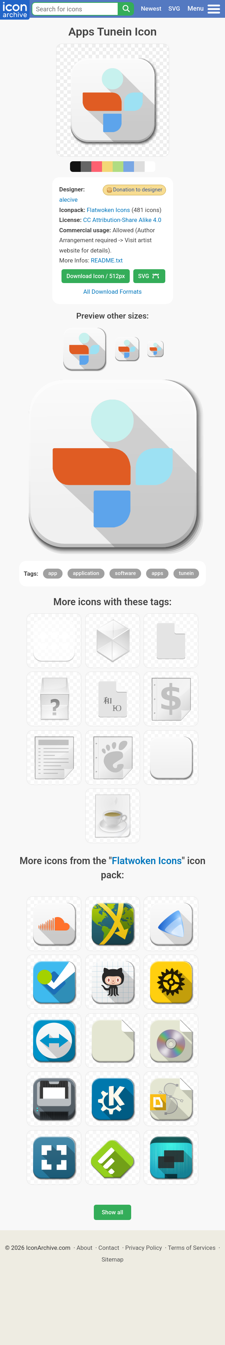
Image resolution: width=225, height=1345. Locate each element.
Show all (112, 1212)
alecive (68, 199)
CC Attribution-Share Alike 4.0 (122, 219)
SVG (174, 8)
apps (157, 573)
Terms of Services (191, 1247)
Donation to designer (137, 189)
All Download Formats (112, 291)
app (52, 573)
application (86, 573)
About (84, 1247)
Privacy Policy (143, 1247)
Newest (151, 8)
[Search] (126, 9)
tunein (186, 573)
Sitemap (113, 1259)
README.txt (107, 260)
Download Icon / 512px (95, 276)
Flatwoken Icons (108, 209)
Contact (108, 1247)
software (125, 573)
